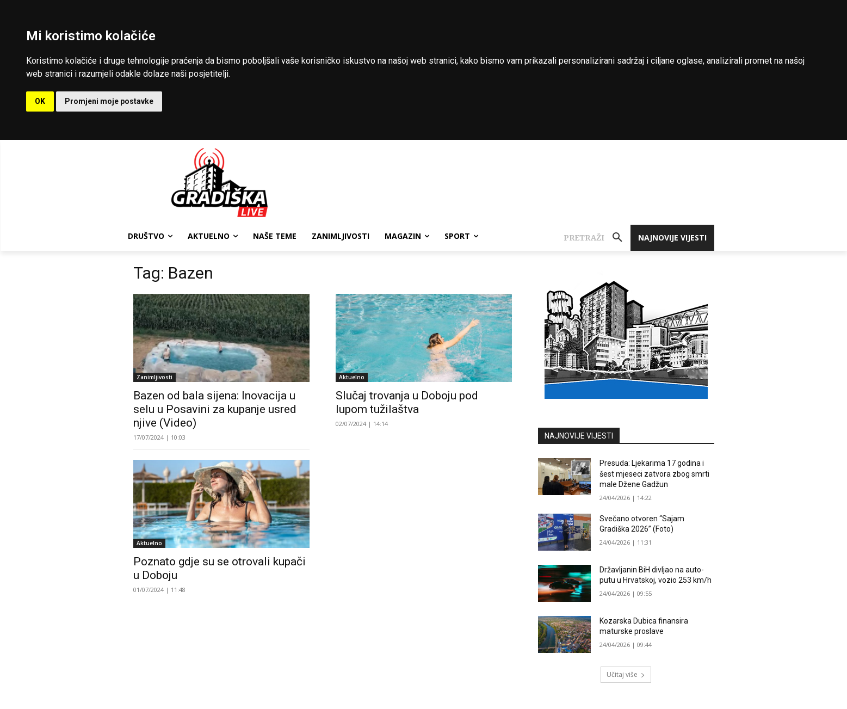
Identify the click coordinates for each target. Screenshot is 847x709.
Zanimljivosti (154, 377)
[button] (597, 238)
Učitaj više (626, 674)
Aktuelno (351, 377)
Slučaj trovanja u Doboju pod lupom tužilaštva (407, 402)
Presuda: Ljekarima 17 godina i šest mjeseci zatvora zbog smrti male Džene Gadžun (654, 474)
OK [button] (40, 101)
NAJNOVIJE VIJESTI (579, 435)
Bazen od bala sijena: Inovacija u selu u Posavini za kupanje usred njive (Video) (214, 409)
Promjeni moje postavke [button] (109, 101)
